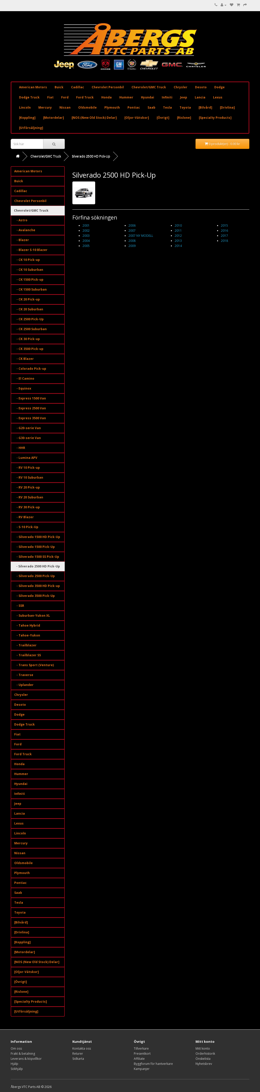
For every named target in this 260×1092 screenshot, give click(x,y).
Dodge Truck (29, 97)
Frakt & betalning (23, 1053)
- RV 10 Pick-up (27, 467)
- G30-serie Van (27, 438)
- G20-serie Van (27, 428)
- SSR (19, 605)
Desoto (201, 87)
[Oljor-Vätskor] (136, 117)
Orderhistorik (205, 1053)
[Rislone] (184, 117)
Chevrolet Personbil (108, 87)
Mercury (45, 107)
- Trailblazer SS (27, 655)
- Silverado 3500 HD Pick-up (37, 586)
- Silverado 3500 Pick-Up (34, 596)
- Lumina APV (25, 458)
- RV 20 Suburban (28, 497)
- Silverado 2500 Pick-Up (34, 576)
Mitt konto (203, 1048)
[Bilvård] (205, 107)
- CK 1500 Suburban (30, 289)
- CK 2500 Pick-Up (29, 319)
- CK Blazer (24, 359)
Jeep (183, 97)
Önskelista (203, 1058)
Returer (77, 1053)
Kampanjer (142, 1069)
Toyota (185, 107)
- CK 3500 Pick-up (28, 349)
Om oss (16, 1048)
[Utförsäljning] (31, 128)
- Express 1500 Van (30, 398)
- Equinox (22, 388)
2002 (86, 230)
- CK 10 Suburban (28, 269)
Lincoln (25, 107)
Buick (59, 87)
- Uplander (24, 685)
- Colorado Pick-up (30, 368)
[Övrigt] (163, 117)
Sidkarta (78, 1058)
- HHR (19, 448)
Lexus (217, 97)
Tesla (167, 107)
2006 (132, 225)
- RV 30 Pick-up (27, 507)
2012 (178, 235)
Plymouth (112, 107)
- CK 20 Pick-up (27, 299)
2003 (86, 235)
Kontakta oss (81, 1048)
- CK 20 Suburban (28, 309)
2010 (178, 225)
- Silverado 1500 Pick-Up (34, 547)
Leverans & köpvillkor (26, 1058)
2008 (132, 241)
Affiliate (139, 1058)
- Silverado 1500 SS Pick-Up (36, 557)
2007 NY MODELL (140, 235)
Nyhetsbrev (204, 1064)
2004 (86, 241)
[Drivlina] (227, 107)
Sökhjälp (17, 1069)
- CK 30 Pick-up (27, 339)
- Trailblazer (25, 645)
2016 (224, 230)
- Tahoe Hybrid (27, 625)
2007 (132, 230)
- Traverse (23, 675)
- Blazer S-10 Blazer (30, 250)
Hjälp (14, 1064)
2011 (178, 230)
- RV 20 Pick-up (27, 487)
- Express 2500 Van (30, 408)
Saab (151, 107)
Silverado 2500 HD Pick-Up (91, 156)
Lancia (200, 97)
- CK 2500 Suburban (30, 329)
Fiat (50, 97)
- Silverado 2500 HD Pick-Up (37, 566)
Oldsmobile (87, 107)
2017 (224, 235)
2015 (224, 225)
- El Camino (24, 378)
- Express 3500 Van (30, 418)
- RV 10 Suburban (28, 477)
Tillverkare (141, 1048)
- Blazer (21, 240)
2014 (178, 246)
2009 (132, 246)
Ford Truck (85, 97)
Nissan (65, 107)
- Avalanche (24, 230)
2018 (224, 241)
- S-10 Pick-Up (26, 527)
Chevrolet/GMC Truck (149, 87)
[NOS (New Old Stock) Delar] (94, 117)
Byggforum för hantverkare (153, 1064)
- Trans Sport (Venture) (34, 665)
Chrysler (180, 87)
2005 (86, 246)
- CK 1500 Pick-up (28, 279)
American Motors (33, 87)
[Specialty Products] (215, 117)
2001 (86, 225)
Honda (106, 97)
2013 (178, 241)
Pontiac (133, 107)
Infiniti (167, 97)
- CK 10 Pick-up (27, 260)
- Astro (20, 220)
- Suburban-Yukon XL (32, 615)
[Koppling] (27, 117)
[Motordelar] (53, 117)
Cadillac (77, 87)
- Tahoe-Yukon (27, 635)
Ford (65, 97)
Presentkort (142, 1053)
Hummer (126, 97)
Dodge (219, 87)
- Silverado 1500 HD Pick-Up (37, 537)
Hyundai (147, 97)
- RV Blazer (24, 517)
